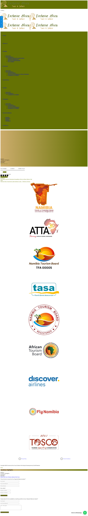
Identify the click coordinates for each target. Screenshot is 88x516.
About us (5, 43)
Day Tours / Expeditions (13, 107)
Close (1, 467)
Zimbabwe (5, 99)
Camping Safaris (12, 73)
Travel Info (8, 55)
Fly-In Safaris (11, 61)
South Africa (6, 79)
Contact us (5, 125)
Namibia (5, 51)
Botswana (5, 66)
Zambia (5, 87)
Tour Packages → (9, 57)
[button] (85, 513)
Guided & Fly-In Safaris (13, 75)
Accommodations (7, 112)
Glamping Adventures (13, 59)
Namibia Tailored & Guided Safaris (16, 58)
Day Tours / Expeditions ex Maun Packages (18, 74)
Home (4, 35)
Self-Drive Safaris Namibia (14, 60)
